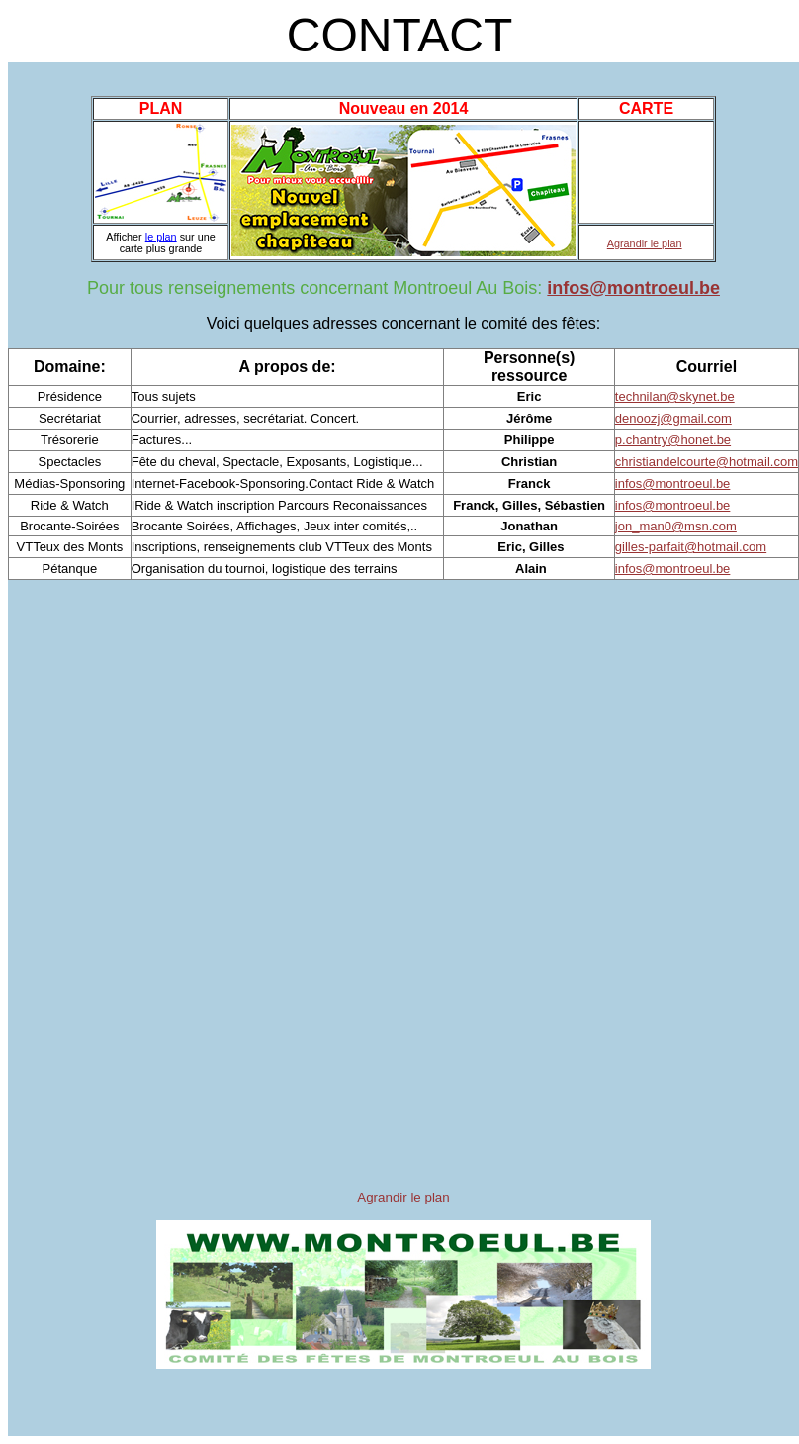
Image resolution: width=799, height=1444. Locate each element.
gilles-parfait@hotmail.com (690, 546)
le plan (161, 236)
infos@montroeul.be (633, 288)
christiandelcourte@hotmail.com (706, 461)
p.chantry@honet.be (673, 440)
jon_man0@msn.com (676, 526)
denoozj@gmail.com (673, 418)
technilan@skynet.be (675, 396)
